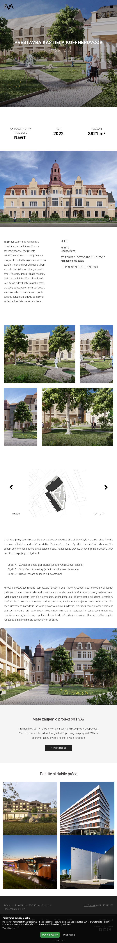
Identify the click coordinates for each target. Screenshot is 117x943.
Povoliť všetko (50, 934)
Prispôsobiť (69, 934)
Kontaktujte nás (58, 748)
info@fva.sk (89, 905)
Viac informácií (9, 928)
